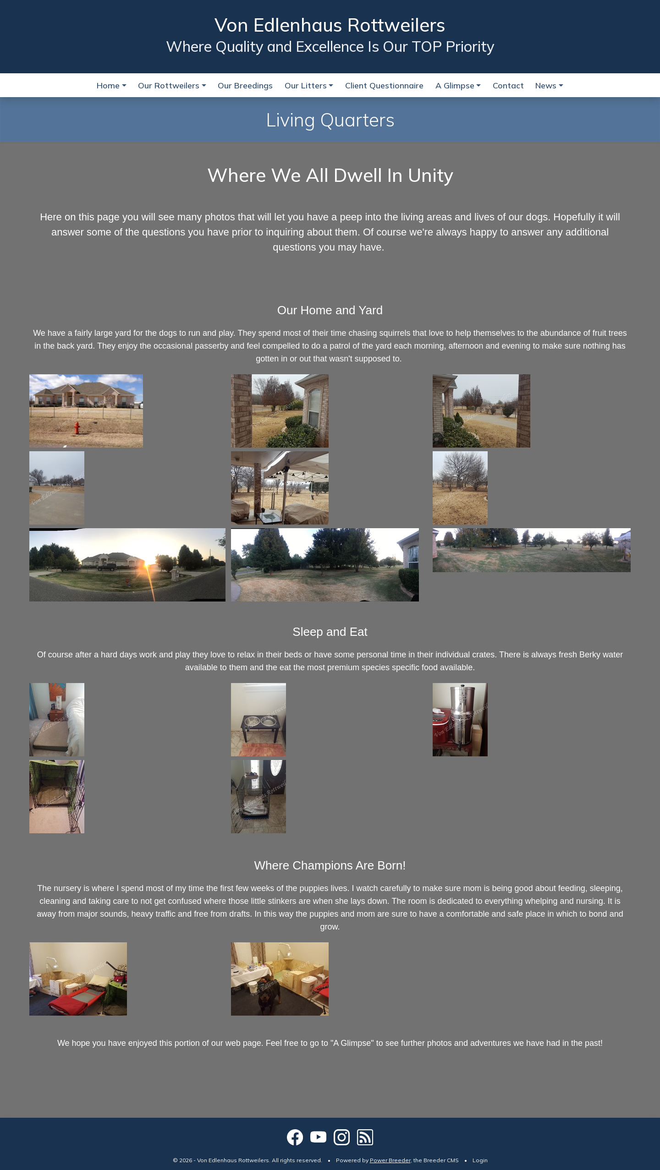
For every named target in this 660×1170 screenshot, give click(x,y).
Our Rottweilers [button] (168, 85)
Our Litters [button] (306, 85)
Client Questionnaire (384, 85)
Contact (508, 85)
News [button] (545, 85)
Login (480, 1160)
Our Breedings (245, 85)
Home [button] (108, 85)
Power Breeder (390, 1160)
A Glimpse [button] (454, 85)
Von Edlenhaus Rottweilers (330, 24)
